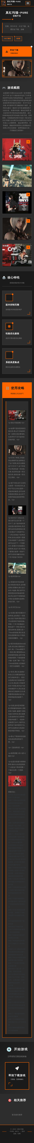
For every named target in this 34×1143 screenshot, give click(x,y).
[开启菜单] (27, 3)
